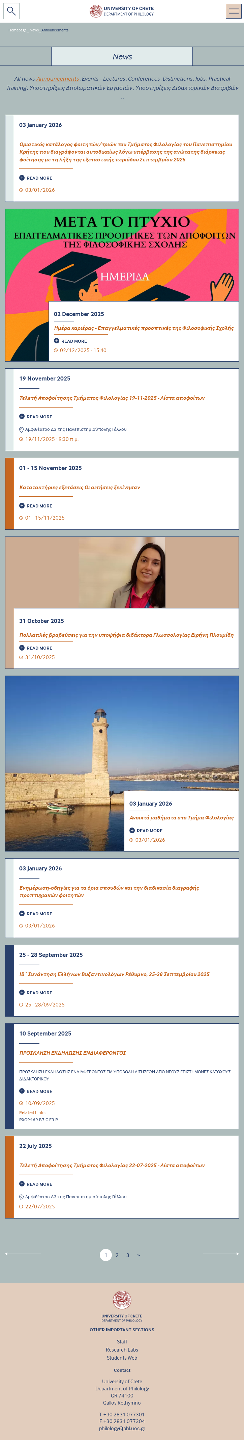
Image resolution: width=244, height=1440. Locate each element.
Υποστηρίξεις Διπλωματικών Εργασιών (80, 87)
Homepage (17, 29)
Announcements (54, 29)
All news (24, 78)
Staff (122, 1341)
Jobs (200, 78)
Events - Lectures (103, 78)
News (34, 29)
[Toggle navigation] (233, 11)
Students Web (122, 1357)
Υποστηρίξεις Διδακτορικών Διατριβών (186, 87)
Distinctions (177, 78)
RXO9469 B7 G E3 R (38, 1119)
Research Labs (122, 1349)
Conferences (143, 78)
